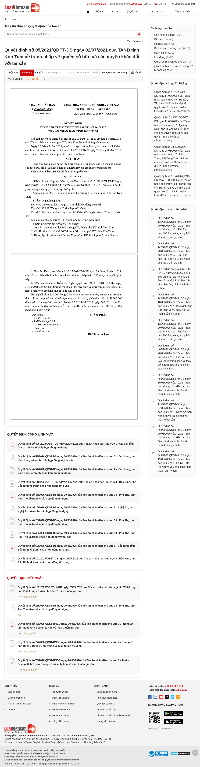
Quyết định (133, 11)
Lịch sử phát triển (16, 697)
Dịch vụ (147, 4)
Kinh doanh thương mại (167, 48)
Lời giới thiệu (13, 692)
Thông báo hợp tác (106, 721)
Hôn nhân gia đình (27, 596)
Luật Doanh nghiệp (35, 763)
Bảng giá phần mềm (107, 692)
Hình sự (158, 43)
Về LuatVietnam (96, 4)
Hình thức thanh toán (107, 697)
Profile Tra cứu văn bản (19, 703)
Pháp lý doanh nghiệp (63, 703)
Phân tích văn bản (61, 697)
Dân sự (21, 615)
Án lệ (115, 11)
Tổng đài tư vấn (60, 721)
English (160, 4)
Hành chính (160, 52)
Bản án (100, 11)
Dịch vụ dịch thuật (61, 709)
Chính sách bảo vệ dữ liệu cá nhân (114, 715)
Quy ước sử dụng (105, 703)
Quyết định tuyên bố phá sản (170, 61)
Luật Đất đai (52, 763)
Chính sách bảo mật (107, 709)
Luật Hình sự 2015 (69, 763)
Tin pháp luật (182, 11)
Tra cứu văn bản (60, 692)
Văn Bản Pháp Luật (14, 763)
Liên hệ (11, 709)
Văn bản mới (157, 11)
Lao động (159, 57)
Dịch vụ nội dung (60, 715)
